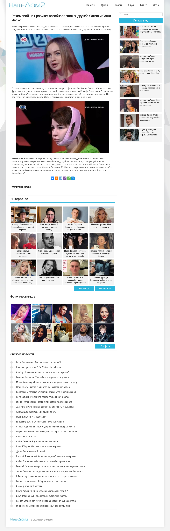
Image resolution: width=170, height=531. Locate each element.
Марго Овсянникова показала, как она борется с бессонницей (46, 431)
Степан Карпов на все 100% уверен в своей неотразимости (45, 426)
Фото (156, 5)
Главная (90, 5)
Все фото (105, 346)
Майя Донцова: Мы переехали (31, 416)
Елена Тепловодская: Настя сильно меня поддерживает (44, 402)
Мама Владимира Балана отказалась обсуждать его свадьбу (46, 382)
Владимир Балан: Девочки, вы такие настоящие (40, 421)
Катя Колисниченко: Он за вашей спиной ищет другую (42, 397)
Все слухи (84, 288)
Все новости (105, 288)
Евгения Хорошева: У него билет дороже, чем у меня (42, 377)
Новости (118, 5)
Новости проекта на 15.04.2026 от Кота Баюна (38, 367)
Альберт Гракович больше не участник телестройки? (42, 372)
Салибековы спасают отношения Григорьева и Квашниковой (46, 392)
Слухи (131, 5)
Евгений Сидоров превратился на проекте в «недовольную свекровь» (50, 466)
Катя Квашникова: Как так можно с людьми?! (38, 362)
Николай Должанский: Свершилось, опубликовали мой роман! (46, 456)
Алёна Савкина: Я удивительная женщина (37, 441)
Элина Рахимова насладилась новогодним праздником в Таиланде (49, 471)
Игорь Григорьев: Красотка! (29, 486)
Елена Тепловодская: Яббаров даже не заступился (41, 481)
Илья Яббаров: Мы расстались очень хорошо (38, 446)
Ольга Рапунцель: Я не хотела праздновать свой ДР (42, 491)
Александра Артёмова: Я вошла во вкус (36, 411)
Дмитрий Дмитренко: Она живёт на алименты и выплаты (45, 406)
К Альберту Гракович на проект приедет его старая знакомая (46, 476)
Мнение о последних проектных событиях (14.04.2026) (43, 505)
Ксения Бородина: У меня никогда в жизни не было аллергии (46, 501)
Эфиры (104, 5)
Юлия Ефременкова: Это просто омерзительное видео (43, 387)
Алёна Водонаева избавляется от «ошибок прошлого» (43, 461)
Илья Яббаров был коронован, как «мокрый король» (41, 496)
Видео (143, 5)
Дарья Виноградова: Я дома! (30, 451)
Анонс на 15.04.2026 (26, 436)
